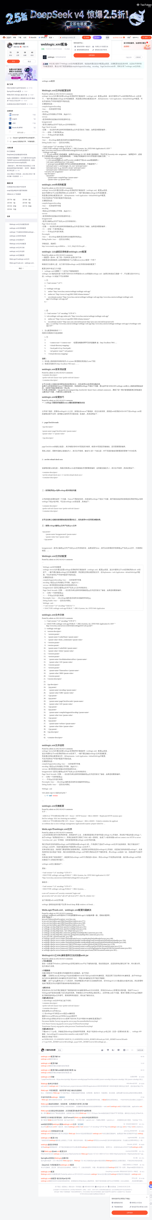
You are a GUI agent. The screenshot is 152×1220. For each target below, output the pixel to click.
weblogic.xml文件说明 (17, 251)
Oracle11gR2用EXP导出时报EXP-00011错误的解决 (24, 138)
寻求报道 (79, 1187)
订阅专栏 (138, 57)
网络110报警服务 (65, 1192)
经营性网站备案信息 (105, 1189)
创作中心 (136, 37)
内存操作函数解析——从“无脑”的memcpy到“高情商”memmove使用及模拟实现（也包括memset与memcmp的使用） (21, 160)
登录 (107, 37)
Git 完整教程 (11, 151)
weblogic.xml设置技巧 (17, 240)
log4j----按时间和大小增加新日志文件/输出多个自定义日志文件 (21, 99)
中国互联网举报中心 (76, 1192)
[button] (6, 73)
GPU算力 (43, 37)
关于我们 (58, 1187)
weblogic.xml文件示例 (17, 247)
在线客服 (113, 1187)
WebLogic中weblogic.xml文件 (20, 259)
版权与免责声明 (106, 1192)
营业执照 (128, 1192)
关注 (59, 1050)
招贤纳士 (65, 1187)
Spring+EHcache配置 (17, 91)
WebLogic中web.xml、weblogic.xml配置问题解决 (23, 263)
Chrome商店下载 (88, 1192)
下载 (19, 37)
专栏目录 (140, 1050)
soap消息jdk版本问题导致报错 (17, 190)
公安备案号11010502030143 (61, 1189)
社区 (24, 37)
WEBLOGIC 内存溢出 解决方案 (20, 95)
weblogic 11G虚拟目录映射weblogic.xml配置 (23, 232)
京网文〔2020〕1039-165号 (90, 1189)
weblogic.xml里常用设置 (18, 236)
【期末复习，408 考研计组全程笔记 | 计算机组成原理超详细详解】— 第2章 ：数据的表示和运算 (21, 168)
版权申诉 (114, 1192)
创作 (146, 37)
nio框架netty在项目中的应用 (20, 104)
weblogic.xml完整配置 (17, 255)
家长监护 (57, 1192)
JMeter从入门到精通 (14, 194)
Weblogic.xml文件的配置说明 (19, 224)
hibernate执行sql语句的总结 (19, 88)
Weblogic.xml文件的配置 (18, 244)
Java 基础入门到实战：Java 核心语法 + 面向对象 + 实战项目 (21, 175)
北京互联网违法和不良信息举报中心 (122, 1189)
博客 (14, 37)
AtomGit (32, 37)
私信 (29, 61)
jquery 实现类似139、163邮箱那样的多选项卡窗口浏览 (24, 142)
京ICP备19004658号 (76, 1189)
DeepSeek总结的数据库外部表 (17, 154)
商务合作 (72, 1187)
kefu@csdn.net (102, 1187)
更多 (51, 37)
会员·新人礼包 (119, 37)
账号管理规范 (97, 1192)
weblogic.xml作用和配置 (18, 228)
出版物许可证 (121, 1192)
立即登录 (92, 55)
